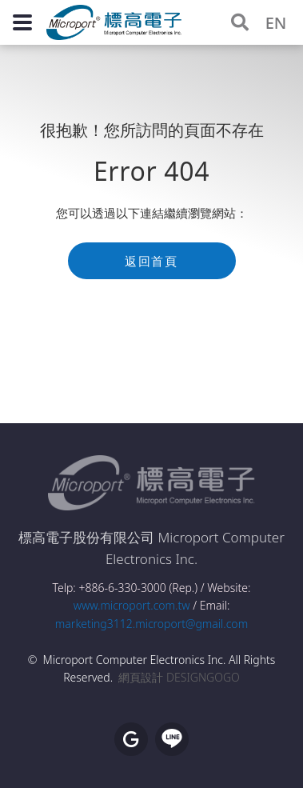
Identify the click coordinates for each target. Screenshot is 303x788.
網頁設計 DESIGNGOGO (178, 677)
